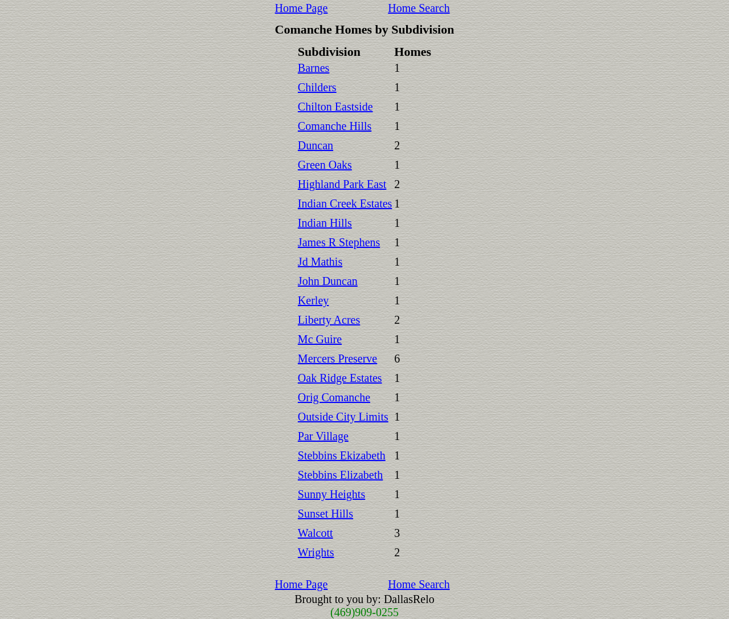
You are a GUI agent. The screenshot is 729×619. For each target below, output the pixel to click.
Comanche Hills (334, 126)
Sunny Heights (331, 494)
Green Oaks (325, 164)
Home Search (418, 8)
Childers (317, 87)
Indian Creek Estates (345, 203)
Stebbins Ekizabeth (342, 455)
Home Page (301, 8)
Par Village (323, 436)
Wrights (316, 552)
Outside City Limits (343, 416)
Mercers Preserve (337, 358)
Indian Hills (325, 223)
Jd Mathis (320, 261)
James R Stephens (339, 242)
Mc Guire (320, 339)
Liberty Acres (329, 319)
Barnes (314, 68)
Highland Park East (342, 184)
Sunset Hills (325, 513)
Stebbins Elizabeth (340, 475)
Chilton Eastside (335, 106)
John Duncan (328, 281)
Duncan (315, 145)
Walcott (315, 533)
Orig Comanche (334, 397)
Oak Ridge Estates (340, 378)
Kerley (313, 300)
